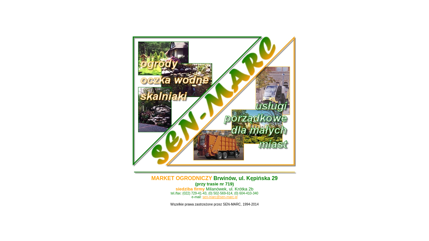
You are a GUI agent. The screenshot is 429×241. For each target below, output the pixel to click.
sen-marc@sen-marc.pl (219, 197)
